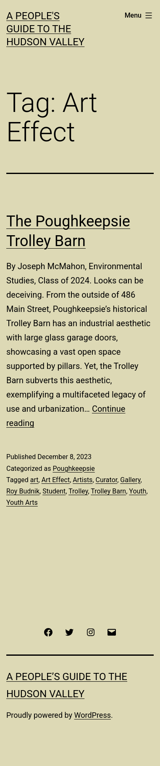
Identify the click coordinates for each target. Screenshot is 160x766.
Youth (137, 491)
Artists (82, 480)
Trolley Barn (108, 491)
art (34, 480)
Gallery (130, 480)
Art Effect (56, 480)
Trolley (78, 491)
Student (54, 491)
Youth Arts (22, 502)
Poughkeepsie (73, 469)
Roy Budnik (22, 491)
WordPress (92, 715)
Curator (107, 480)
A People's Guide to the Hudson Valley (45, 29)
